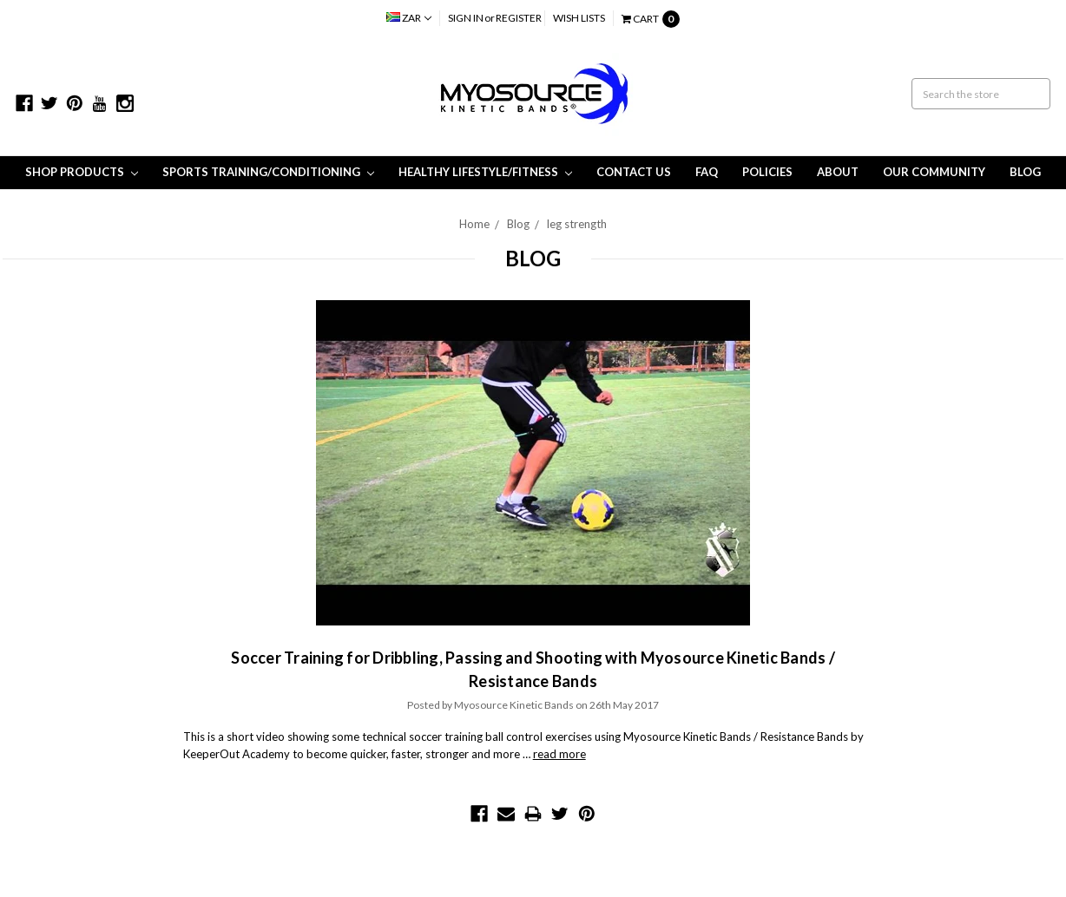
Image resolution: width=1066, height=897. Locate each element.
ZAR (408, 17)
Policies (767, 172)
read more (559, 754)
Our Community (934, 172)
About (838, 172)
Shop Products (81, 172)
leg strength (577, 224)
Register (519, 17)
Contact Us (633, 172)
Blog (1025, 172)
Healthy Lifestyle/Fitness (485, 172)
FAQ (706, 172)
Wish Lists (579, 17)
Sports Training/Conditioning (268, 172)
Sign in (466, 17)
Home (474, 224)
